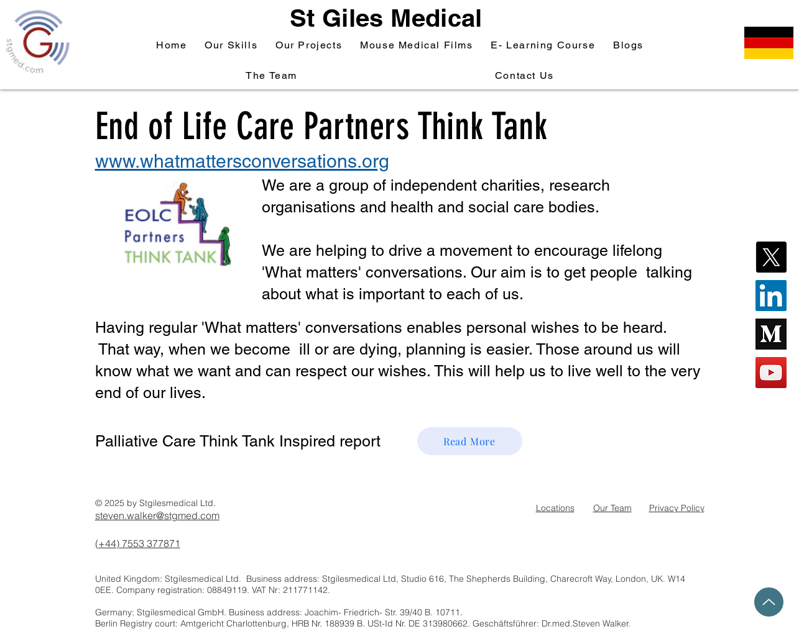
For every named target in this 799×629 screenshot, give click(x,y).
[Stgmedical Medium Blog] (771, 334)
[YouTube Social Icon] (771, 372)
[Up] (768, 602)
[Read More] (469, 441)
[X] (771, 257)
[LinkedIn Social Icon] (771, 295)
